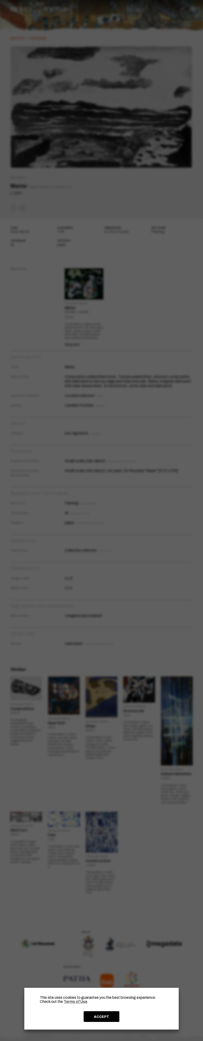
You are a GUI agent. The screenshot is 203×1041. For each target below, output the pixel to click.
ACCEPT (101, 1017)
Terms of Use (75, 1002)
